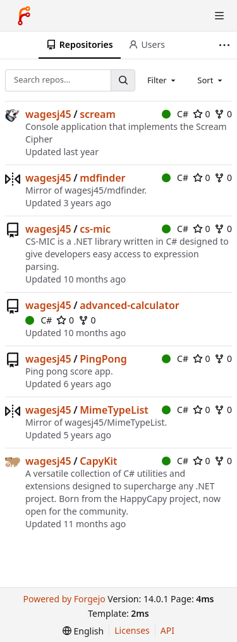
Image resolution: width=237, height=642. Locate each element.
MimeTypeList (114, 410)
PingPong (103, 359)
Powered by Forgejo (64, 599)
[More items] (226, 45)
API (167, 630)
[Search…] (123, 80)
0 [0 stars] (201, 114)
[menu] (83, 631)
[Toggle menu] (219, 15)
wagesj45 (48, 114)
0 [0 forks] (223, 114)
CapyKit (98, 461)
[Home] (24, 15)
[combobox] (162, 80)
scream (98, 114)
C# (175, 114)
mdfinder (102, 178)
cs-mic (95, 229)
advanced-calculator (129, 305)
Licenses (132, 630)
